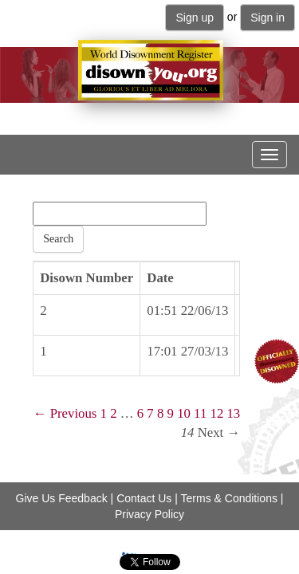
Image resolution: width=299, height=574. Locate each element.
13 (233, 413)
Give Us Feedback (62, 498)
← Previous (65, 413)
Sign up (194, 17)
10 (184, 413)
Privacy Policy (149, 514)
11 (200, 413)
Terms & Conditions (229, 498)
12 (216, 413)
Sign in (267, 17)
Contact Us (143, 498)
